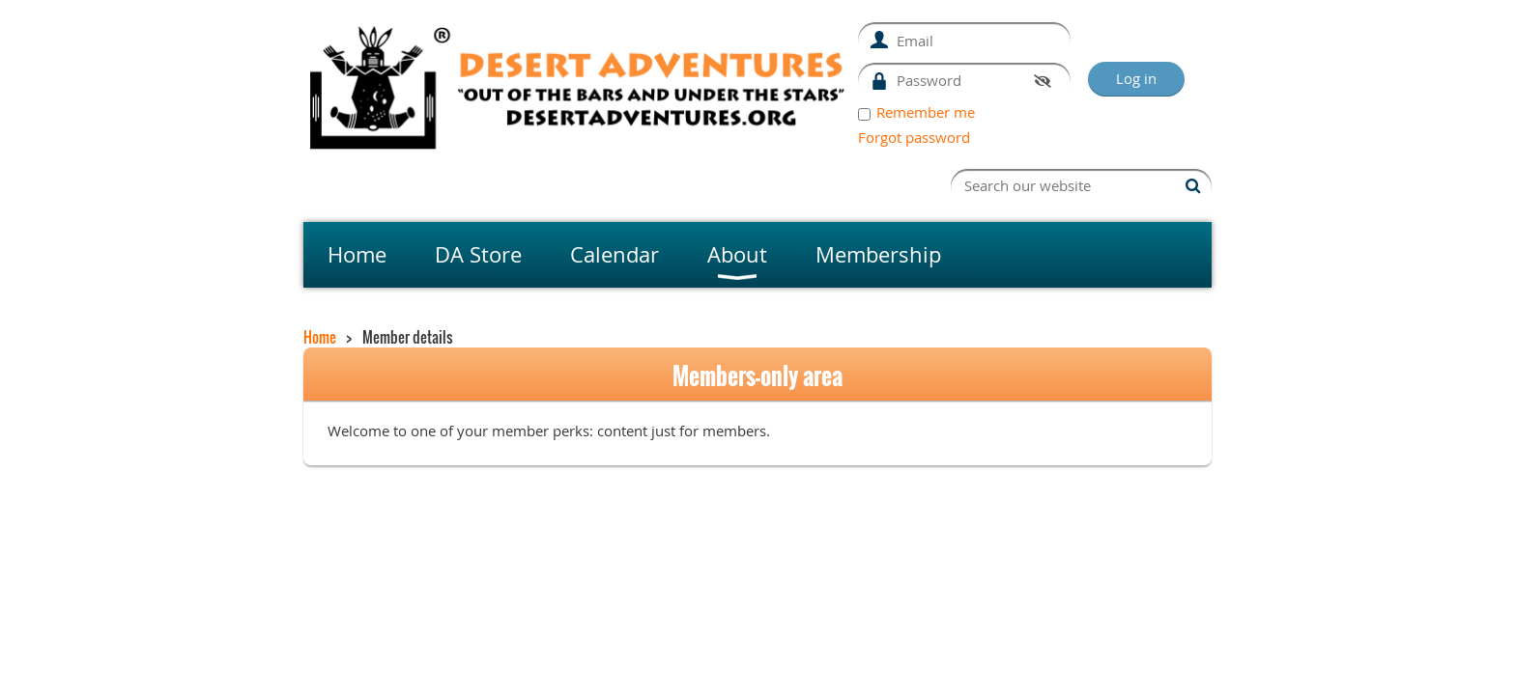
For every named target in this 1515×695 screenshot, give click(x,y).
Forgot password (914, 137)
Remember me (925, 112)
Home (319, 337)
